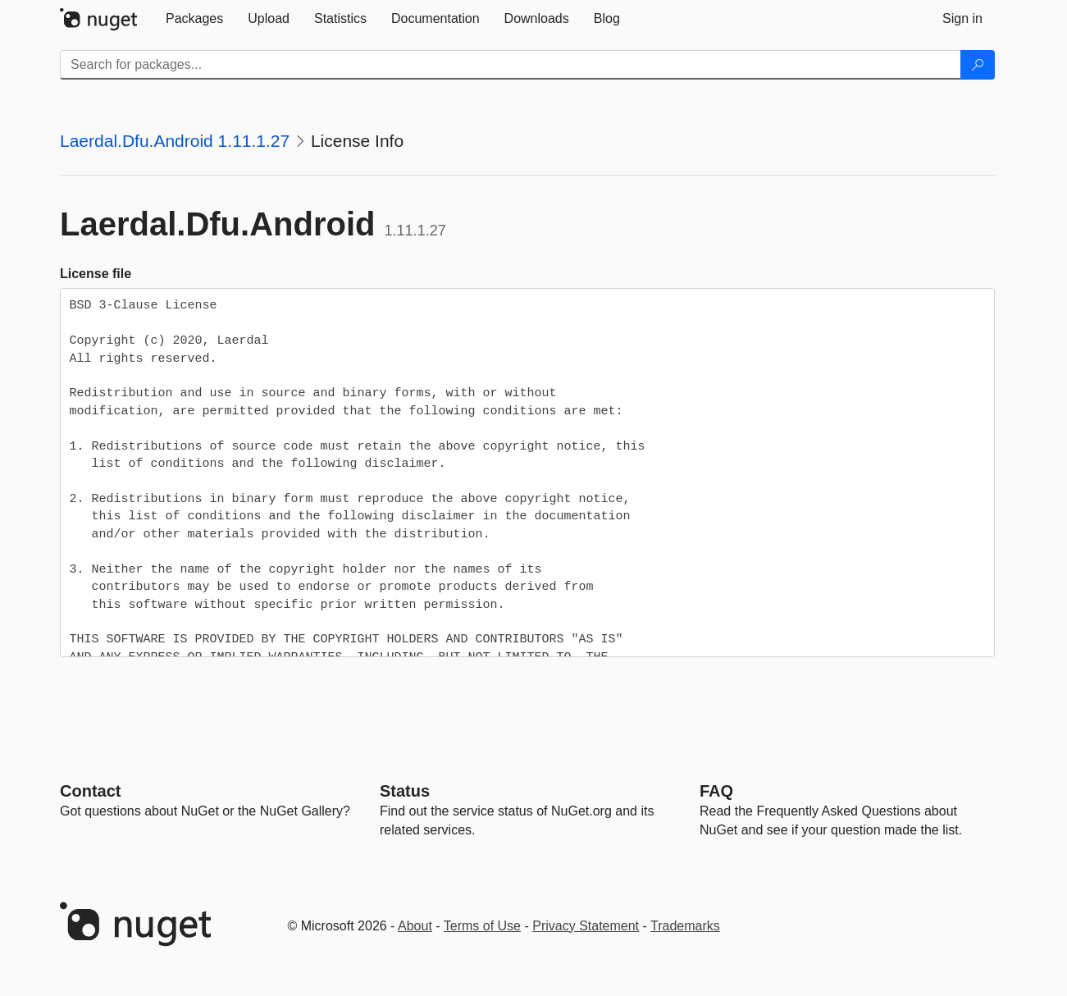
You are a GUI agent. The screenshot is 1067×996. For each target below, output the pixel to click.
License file (95, 274)
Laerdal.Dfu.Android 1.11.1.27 (175, 140)
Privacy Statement (585, 926)
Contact (90, 791)
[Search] (977, 65)
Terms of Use (482, 926)
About (415, 926)
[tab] (194, 19)
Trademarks (685, 926)
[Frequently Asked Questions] (716, 791)
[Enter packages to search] (510, 65)
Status (405, 791)
